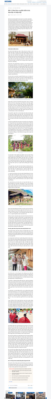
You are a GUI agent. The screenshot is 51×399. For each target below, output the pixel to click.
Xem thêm (10, 381)
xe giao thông (29, 2)
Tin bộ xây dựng (44, 2)
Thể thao (40, 392)
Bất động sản (34, 2)
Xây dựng (10, 392)
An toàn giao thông (39, 2)
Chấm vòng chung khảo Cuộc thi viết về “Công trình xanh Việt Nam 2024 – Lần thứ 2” (22, 374)
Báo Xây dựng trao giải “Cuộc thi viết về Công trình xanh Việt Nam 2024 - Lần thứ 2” (21, 371)
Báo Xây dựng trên (13, 385)
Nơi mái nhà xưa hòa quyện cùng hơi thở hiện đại (19, 379)
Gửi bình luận (30, 387)
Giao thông (20, 392)
